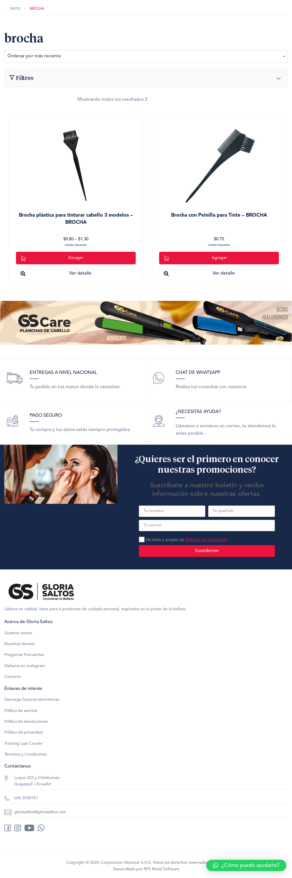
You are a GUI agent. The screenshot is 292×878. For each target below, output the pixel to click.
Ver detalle (80, 273)
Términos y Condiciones (25, 754)
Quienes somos (18, 633)
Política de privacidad (23, 732)
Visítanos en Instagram (24, 666)
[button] (246, 865)
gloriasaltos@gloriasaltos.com (40, 812)
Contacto (12, 677)
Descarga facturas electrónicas (31, 700)
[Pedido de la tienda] (146, 56)
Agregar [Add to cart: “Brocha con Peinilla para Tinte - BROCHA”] (195, 258)
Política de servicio (20, 711)
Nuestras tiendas (19, 644)
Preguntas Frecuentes (24, 655)
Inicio (15, 9)
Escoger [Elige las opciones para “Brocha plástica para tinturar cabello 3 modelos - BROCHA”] (52, 258)
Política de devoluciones (26, 722)
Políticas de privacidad (206, 539)
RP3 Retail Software (161, 869)
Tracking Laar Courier (23, 744)
